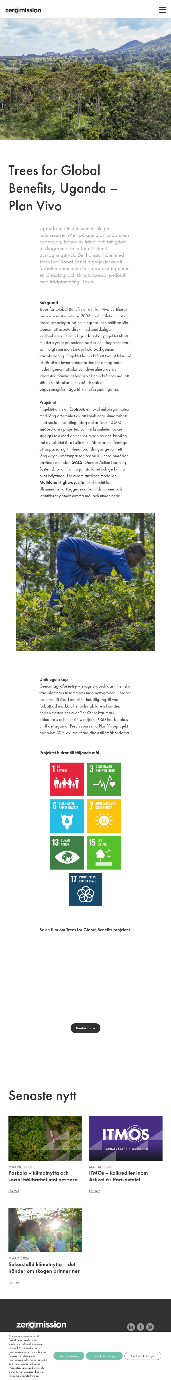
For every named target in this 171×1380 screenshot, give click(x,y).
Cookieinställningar (27, 1376)
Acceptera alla (69, 1356)
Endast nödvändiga (104, 1356)
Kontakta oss (85, 1028)
